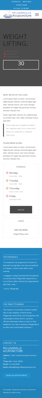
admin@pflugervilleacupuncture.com (22, 367)
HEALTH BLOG (27, 1)
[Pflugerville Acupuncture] (17, 14)
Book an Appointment (16, 375)
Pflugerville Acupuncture (13, 349)
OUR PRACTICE (16, 1)
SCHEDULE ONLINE (21, 5)
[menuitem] (16, 1)
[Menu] (36, 14)
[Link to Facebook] (37, 395)
